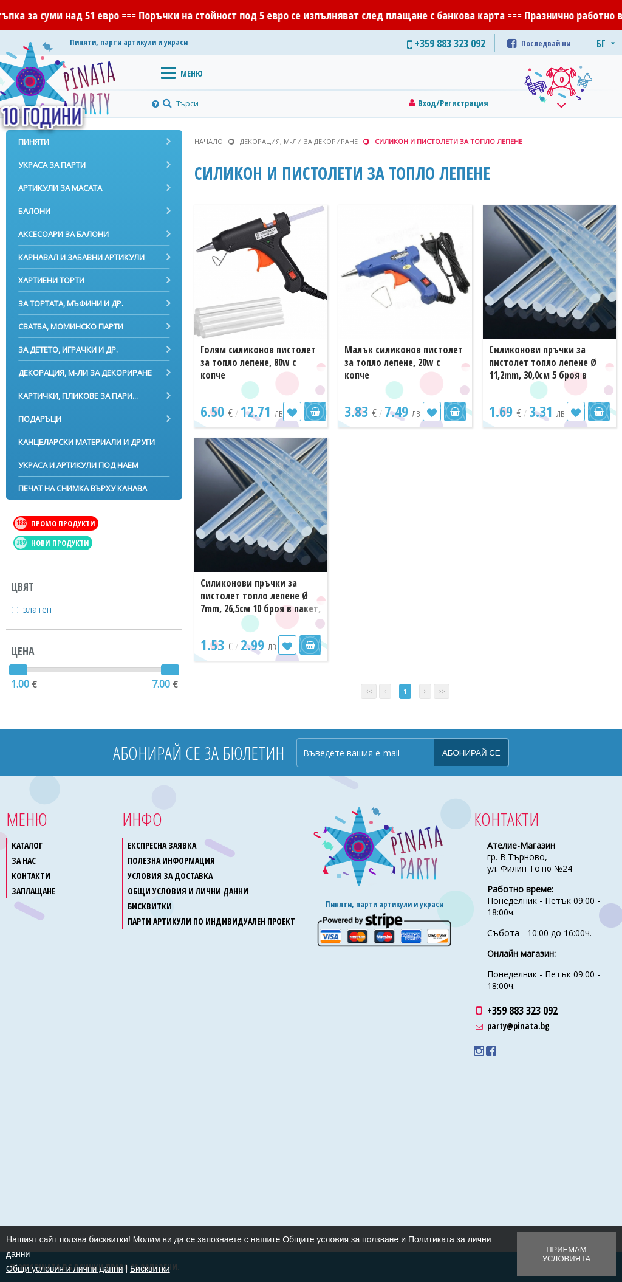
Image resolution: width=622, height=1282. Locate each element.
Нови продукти (52, 543)
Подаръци (39, 418)
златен (45, 609)
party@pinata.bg (518, 1026)
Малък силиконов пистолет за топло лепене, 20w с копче (403, 362)
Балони (34, 210)
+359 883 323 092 (522, 1010)
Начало (208, 141)
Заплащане (33, 891)
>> (441, 691)
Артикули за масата (60, 187)
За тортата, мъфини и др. (70, 303)
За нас (24, 860)
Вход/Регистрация (453, 103)
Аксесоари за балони (63, 234)
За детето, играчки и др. (68, 349)
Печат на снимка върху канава (82, 488)
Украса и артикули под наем (78, 465)
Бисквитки (150, 906)
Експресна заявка (162, 845)
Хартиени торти (51, 280)
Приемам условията (566, 1254)
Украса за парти (52, 164)
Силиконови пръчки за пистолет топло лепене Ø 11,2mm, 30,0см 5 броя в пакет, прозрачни (542, 369)
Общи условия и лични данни (188, 891)
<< (368, 691)
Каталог (27, 845)
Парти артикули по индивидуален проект (211, 921)
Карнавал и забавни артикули (81, 257)
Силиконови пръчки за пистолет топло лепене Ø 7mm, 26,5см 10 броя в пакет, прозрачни (260, 602)
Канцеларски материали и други (86, 441)
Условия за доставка (170, 875)
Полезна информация (171, 860)
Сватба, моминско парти (70, 326)
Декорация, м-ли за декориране (85, 372)
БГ (601, 43)
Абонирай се (471, 752)
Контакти (31, 875)
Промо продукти (55, 523)
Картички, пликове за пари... (78, 395)
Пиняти (33, 141)
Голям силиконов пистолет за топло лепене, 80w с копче (258, 362)
